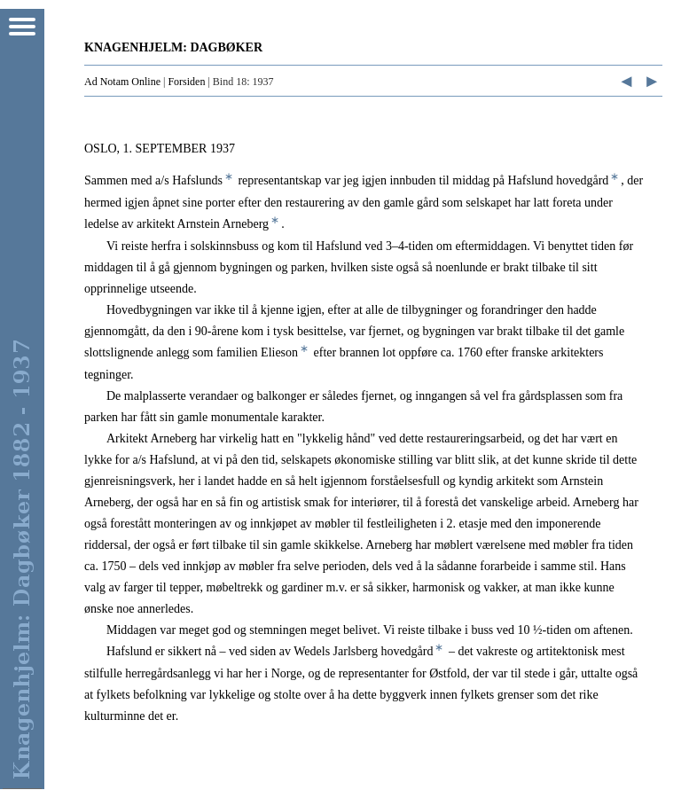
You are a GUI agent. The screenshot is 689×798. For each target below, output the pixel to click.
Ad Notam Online (122, 81)
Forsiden (186, 81)
